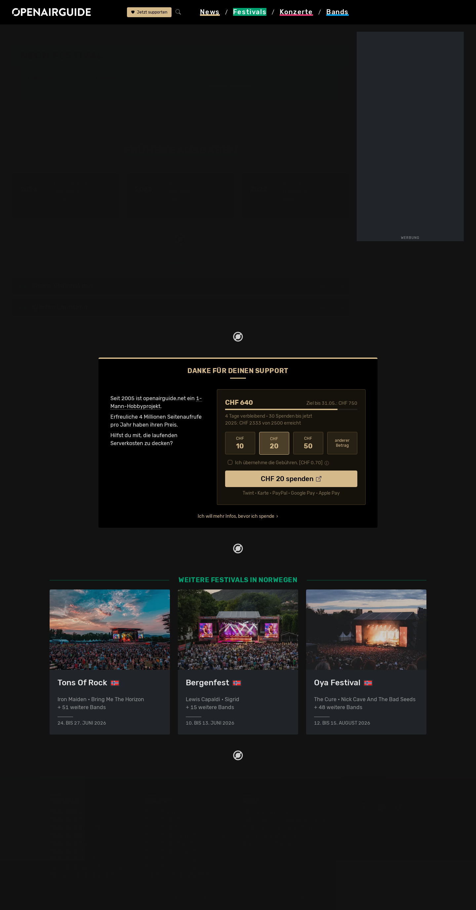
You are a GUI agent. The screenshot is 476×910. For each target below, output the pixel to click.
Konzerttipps (162, 811)
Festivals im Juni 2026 (78, 850)
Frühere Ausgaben (229, 86)
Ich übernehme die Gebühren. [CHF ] (279, 462)
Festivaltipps (65, 811)
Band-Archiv (222, 92)
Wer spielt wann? (52, 92)
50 (308, 443)
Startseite (24, 33)
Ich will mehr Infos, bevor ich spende (236, 516)
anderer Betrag (342, 443)
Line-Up (41, 86)
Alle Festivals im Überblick (82, 874)
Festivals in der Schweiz (79, 818)
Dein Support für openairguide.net (284, 818)
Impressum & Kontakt (268, 842)
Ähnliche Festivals (158, 92)
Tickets (108, 92)
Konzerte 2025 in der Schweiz (183, 858)
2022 (324, 286)
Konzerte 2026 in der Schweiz (183, 866)
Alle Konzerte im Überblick (178, 874)
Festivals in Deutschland (80, 826)
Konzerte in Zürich (168, 818)
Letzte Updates (153, 86)
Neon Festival (118, 33)
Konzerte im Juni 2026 (174, 850)
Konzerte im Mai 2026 (173, 842)
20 (274, 443)
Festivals (54, 33)
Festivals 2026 (68, 834)
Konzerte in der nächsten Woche (186, 834)
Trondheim (272, 59)
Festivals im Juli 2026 (77, 858)
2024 (338, 286)
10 (240, 443)
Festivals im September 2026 (86, 866)
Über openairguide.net (270, 811)
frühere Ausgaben (162, 33)
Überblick (111, 86)
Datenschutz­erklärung (270, 834)
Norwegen (84, 33)
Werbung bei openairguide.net (279, 826)
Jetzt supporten (149, 12)
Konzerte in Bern (166, 826)
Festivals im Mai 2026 (76, 842)
